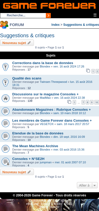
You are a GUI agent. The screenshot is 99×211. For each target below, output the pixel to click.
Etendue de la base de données (37, 133)
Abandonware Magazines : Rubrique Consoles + (51, 109)
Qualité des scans (26, 78)
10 (96, 102)
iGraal (65, 200)
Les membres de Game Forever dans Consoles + (52, 120)
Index (56, 25)
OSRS (68, 203)
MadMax (45, 97)
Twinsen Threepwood (53, 81)
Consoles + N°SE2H (28, 159)
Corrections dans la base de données (42, 63)
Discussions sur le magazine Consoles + (45, 94)
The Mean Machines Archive (35, 146)
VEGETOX (47, 124)
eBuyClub (32, 203)
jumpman (46, 162)
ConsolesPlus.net (40, 200)
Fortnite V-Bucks (51, 203)
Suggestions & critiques (81, 25)
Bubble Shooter (49, 206)
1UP (56, 200)
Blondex (45, 66)
